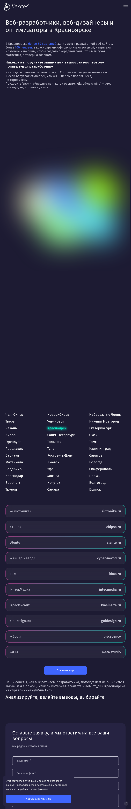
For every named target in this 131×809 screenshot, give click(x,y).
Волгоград (97, 483)
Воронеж (12, 483)
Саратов (95, 455)
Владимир (13, 469)
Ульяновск (55, 421)
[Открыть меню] (125, 7)
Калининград (100, 449)
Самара (53, 489)
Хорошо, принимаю (38, 798)
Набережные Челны (105, 414)
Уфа (50, 469)
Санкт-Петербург (61, 435)
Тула (50, 449)
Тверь (9, 421)
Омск (93, 435)
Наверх (126, 804)
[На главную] (16, 7)
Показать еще (65, 670)
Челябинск (14, 414)
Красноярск (56, 428)
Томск (93, 442)
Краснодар (14, 476)
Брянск (95, 489)
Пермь (94, 476)
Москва (53, 476)
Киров (10, 435)
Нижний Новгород (104, 421)
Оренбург (13, 442)
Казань (11, 428)
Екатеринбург (100, 428)
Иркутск (53, 483)
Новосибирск (58, 414)
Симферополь (100, 469)
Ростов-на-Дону (60, 455)
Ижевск (53, 462)
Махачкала (14, 462)
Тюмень (11, 489)
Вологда (96, 462)
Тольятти (54, 442)
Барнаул (12, 455)
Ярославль (14, 449)
